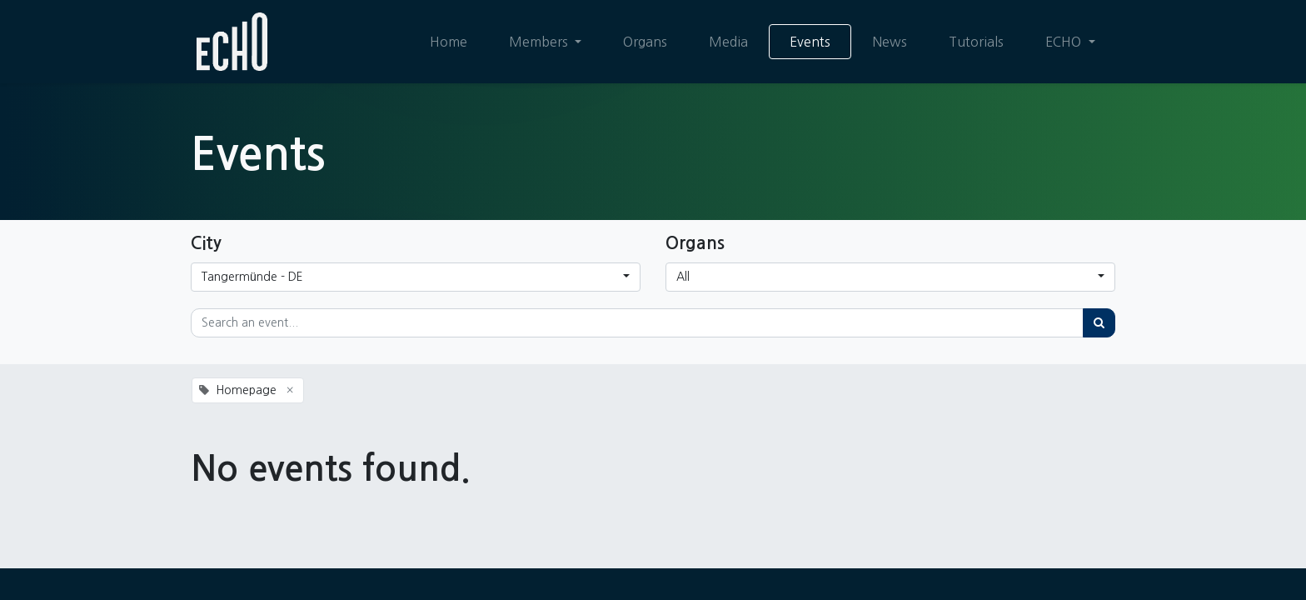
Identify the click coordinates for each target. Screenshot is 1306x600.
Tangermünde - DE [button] (252, 276)
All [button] (683, 276)
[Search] (1099, 323)
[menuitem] (448, 41)
